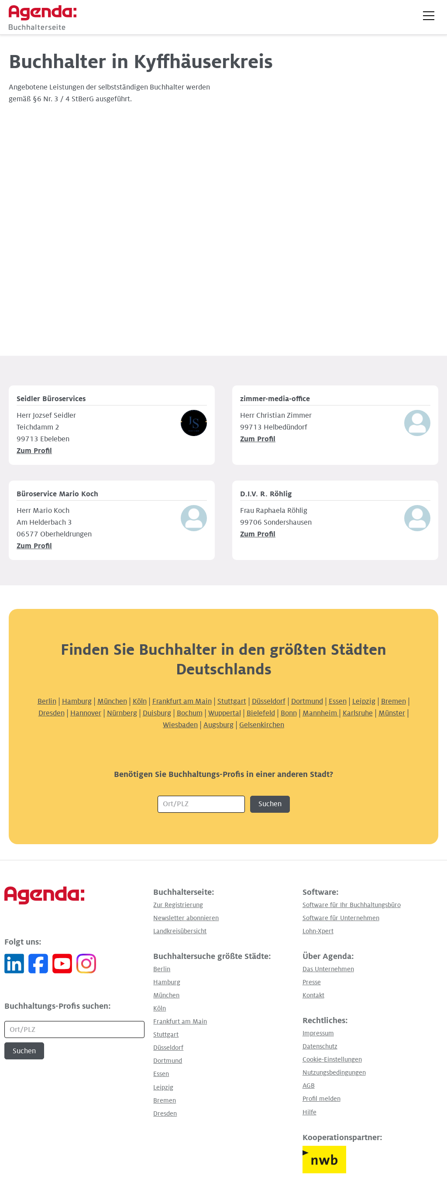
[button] (429, 16)
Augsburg (218, 725)
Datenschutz (320, 1046)
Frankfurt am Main (182, 701)
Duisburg (157, 713)
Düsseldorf (268, 701)
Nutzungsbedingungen (334, 1072)
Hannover (85, 713)
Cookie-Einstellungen (332, 1059)
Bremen (393, 701)
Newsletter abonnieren (186, 917)
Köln (140, 701)
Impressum (318, 1033)
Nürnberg (122, 713)
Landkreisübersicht (179, 931)
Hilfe (309, 1112)
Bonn (289, 713)
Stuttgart (231, 701)
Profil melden (321, 1098)
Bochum (190, 713)
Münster (391, 713)
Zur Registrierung (178, 904)
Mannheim (321, 713)
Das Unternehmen (328, 969)
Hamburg (77, 701)
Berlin (47, 701)
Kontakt (313, 995)
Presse (312, 982)
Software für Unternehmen (341, 917)
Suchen (270, 804)
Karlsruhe (358, 713)
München (112, 701)
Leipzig (363, 701)
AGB (309, 1085)
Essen (338, 701)
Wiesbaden (180, 725)
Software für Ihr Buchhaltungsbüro (352, 904)
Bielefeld (261, 713)
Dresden (51, 713)
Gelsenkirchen (261, 725)
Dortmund (307, 701)
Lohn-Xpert (318, 931)
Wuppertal (224, 713)
